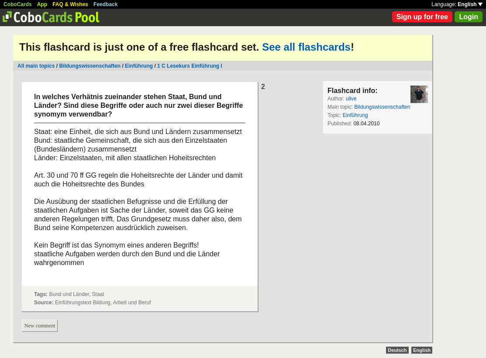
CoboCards (17, 4)
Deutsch (397, 350)
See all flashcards (306, 47)
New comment (39, 326)
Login (468, 17)
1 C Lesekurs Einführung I (189, 66)
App (42, 4)
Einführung (139, 66)
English (470, 4)
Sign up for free (422, 17)
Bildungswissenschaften (90, 66)
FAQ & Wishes (70, 4)
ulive (351, 99)
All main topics (36, 66)
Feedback (105, 4)
